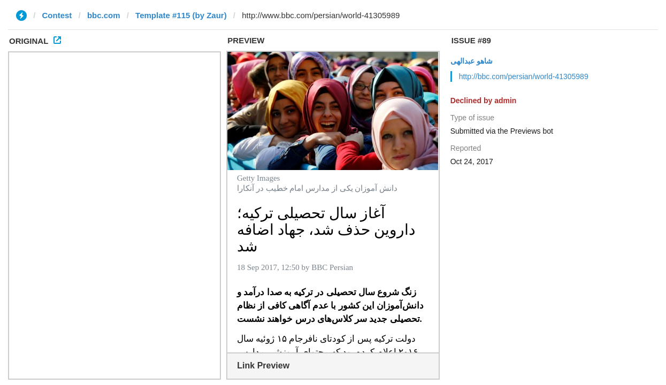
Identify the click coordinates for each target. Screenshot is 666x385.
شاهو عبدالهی (471, 61)
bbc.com (103, 15)
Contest (57, 15)
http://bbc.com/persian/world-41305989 (523, 76)
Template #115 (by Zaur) (181, 15)
